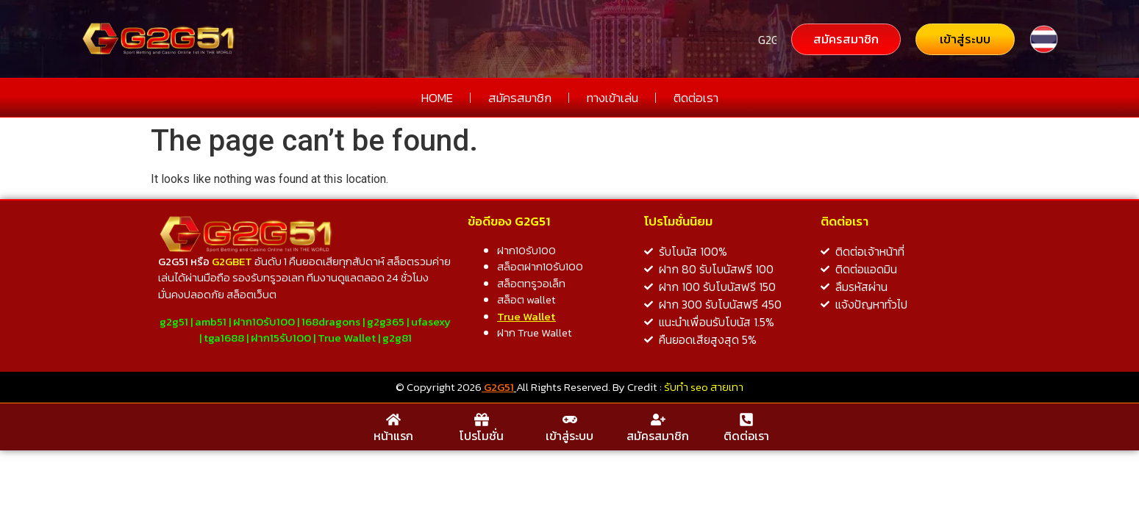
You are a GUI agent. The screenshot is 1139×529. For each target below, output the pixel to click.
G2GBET (232, 261)
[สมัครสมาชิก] (658, 419)
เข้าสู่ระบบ (569, 436)
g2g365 (385, 321)
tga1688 (224, 337)
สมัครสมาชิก (519, 97)
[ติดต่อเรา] (746, 419)
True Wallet (347, 337)
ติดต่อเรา (696, 97)
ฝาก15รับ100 (281, 337)
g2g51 (174, 321)
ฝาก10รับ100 (264, 321)
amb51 (210, 321)
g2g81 (397, 337)
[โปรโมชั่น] (481, 419)
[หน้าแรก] (393, 419)
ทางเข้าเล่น (612, 97)
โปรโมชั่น (482, 436)
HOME (437, 97)
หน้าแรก (393, 436)
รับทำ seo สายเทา (703, 386)
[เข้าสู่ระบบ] (570, 419)
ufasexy (431, 321)
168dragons (330, 321)
